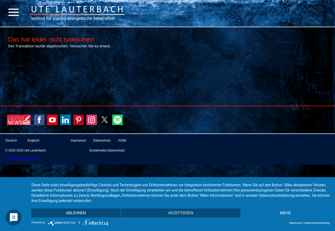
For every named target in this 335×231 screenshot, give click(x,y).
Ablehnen (76, 213)
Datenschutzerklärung (317, 223)
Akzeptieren (180, 213)
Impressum (295, 223)
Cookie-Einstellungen (21, 158)
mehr (285, 213)
